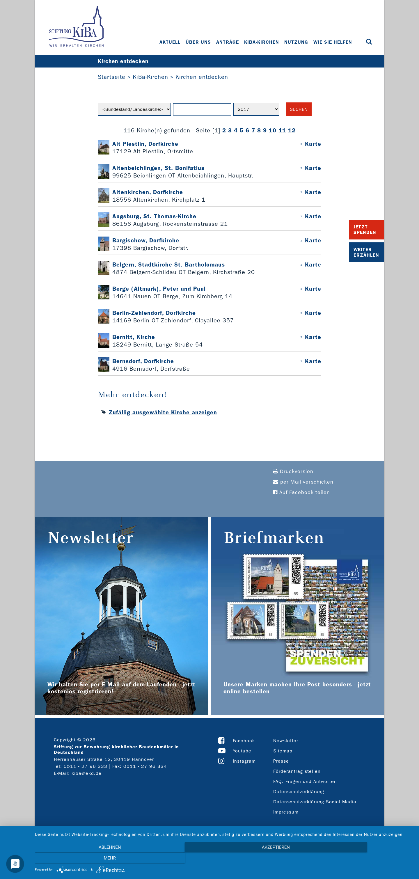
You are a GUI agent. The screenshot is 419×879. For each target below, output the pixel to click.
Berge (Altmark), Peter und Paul (159, 288)
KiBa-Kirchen (261, 42)
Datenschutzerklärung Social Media (314, 802)
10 (272, 130)
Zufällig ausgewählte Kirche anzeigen (163, 412)
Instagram (244, 761)
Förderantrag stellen (297, 771)
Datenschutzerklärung (298, 792)
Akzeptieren (224, 859)
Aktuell (170, 42)
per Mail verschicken (303, 482)
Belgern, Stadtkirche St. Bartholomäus (168, 264)
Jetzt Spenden (365, 229)
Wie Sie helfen (333, 42)
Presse (281, 761)
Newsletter (285, 741)
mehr (356, 859)
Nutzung (296, 42)
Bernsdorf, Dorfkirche (143, 361)
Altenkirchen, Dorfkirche (147, 192)
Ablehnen (92, 859)
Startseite (111, 77)
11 (282, 130)
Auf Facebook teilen (301, 493)
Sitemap (282, 751)
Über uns (198, 42)
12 (292, 130)
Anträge (227, 42)
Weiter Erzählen (366, 252)
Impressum (286, 812)
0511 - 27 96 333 (85, 766)
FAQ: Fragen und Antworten (305, 781)
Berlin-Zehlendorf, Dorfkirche (154, 313)
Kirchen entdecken (201, 77)
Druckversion (293, 472)
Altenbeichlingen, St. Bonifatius (158, 168)
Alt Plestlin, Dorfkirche (145, 144)
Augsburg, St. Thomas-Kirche (154, 216)
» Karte (310, 144)
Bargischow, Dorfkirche (145, 240)
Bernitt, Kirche (133, 337)
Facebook (244, 741)
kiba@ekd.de (87, 773)
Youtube (242, 751)
